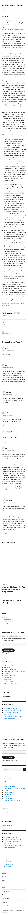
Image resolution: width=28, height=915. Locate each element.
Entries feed (7, 619)
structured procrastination (14, 257)
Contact (4, 873)
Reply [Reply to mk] (4, 385)
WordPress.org (8, 624)
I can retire (7, 667)
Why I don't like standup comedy (13, 716)
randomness (5, 333)
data (3, 887)
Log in (5, 617)
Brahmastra (7, 677)
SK (5, 332)
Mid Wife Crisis (8, 679)
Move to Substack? (9, 675)
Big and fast (7, 673)
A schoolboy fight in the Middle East (14, 671)
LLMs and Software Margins (12, 684)
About (4, 876)
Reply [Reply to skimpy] (5, 406)
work (10, 333)
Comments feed (8, 621)
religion (4, 902)
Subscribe (8, 650)
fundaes (4, 895)
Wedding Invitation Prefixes (12, 708)
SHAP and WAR (8, 682)
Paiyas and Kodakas (9, 718)
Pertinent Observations (12, 5)
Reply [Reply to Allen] (4, 358)
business (19, 332)
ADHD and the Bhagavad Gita (12, 710)
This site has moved (9, 665)
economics (5, 891)
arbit (3, 880)
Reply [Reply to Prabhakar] (4, 425)
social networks (6, 906)
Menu (4, 9)
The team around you (10, 669)
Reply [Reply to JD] (4, 494)
